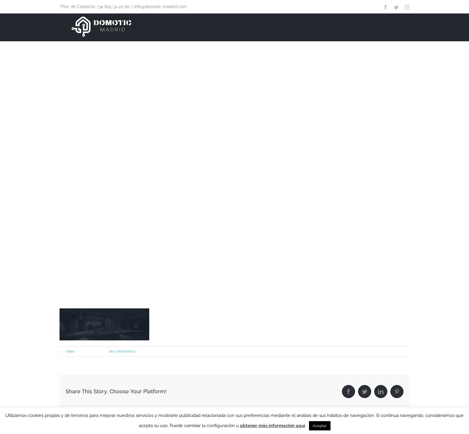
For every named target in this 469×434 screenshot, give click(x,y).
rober (70, 351)
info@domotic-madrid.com (160, 6)
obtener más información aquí (272, 425)
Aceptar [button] (320, 426)
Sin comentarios (122, 351)
